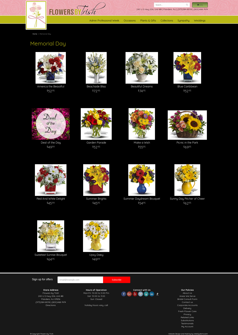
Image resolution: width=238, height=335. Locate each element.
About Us (187, 293)
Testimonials (187, 323)
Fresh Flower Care (187, 311)
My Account (187, 326)
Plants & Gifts (148, 20)
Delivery (187, 308)
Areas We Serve (187, 296)
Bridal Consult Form (187, 299)
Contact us (187, 302)
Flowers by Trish (36, 16)
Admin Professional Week (104, 20)
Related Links (187, 317)
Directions (51, 305)
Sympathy (183, 20)
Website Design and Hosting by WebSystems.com (188, 334)
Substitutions (187, 320)
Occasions (130, 20)
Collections (167, 20)
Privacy (187, 314)
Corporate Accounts (187, 305)
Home (34, 34)
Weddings (200, 20)
